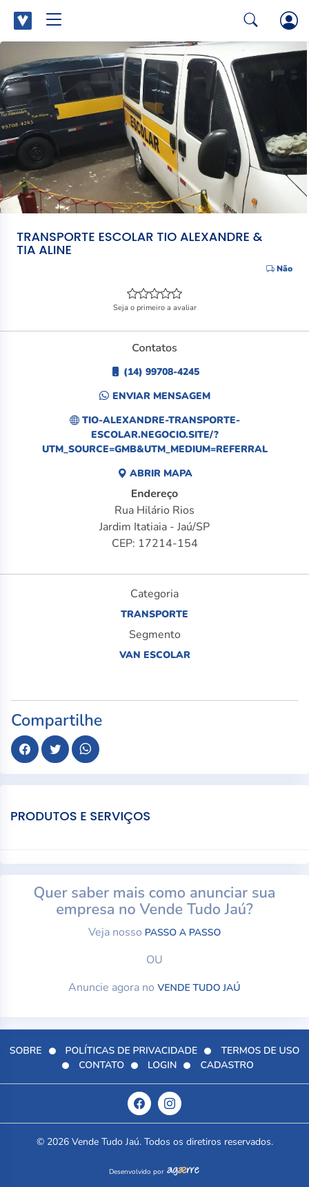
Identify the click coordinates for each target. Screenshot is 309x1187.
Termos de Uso (260, 1050)
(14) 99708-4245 (154, 371)
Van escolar (154, 655)
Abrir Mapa (154, 473)
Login (162, 1065)
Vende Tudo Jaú (198, 987)
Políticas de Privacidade (132, 1050)
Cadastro (226, 1065)
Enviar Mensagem (154, 396)
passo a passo (183, 932)
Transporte (154, 614)
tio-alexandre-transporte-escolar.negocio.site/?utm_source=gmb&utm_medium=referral (155, 435)
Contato (101, 1065)
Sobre (26, 1050)
